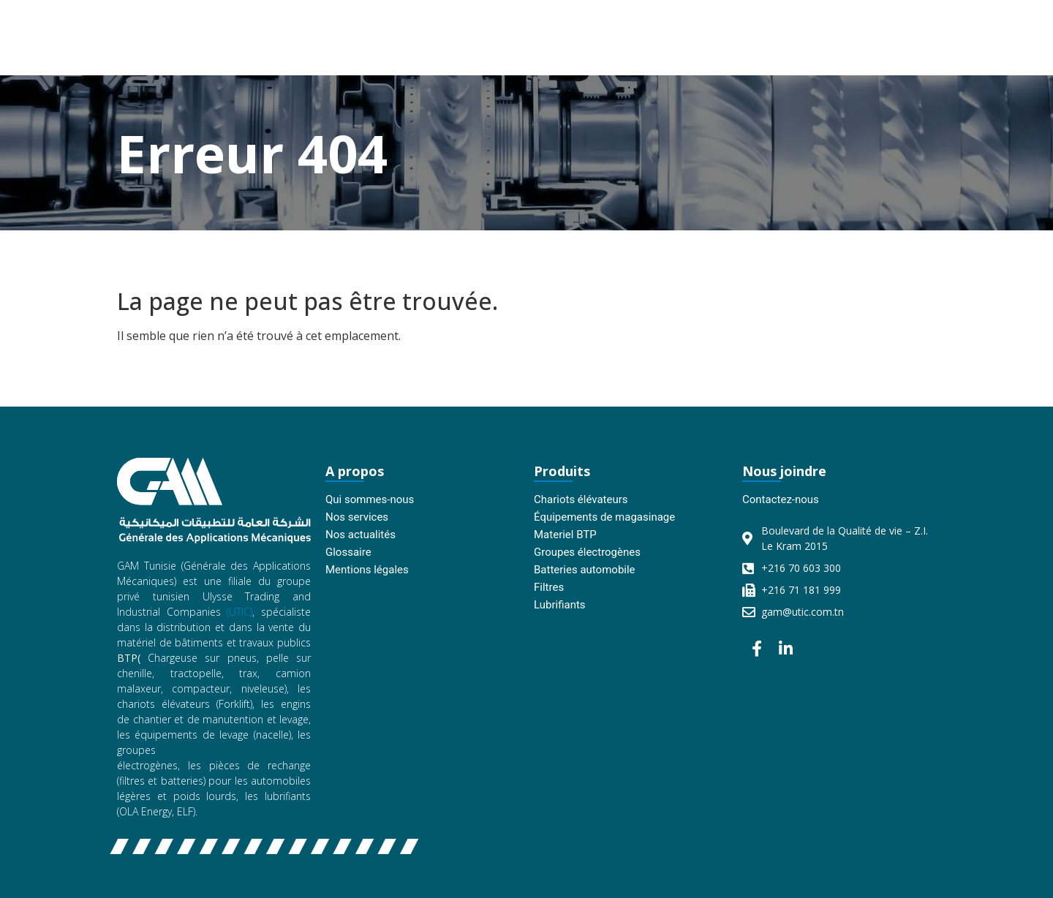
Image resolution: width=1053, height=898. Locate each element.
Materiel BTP (565, 534)
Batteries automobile (584, 569)
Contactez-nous (780, 499)
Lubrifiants (560, 604)
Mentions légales (367, 569)
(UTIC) (239, 612)
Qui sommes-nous (369, 499)
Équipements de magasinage (604, 517)
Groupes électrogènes (587, 552)
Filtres (549, 587)
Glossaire (348, 552)
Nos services (356, 517)
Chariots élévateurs (581, 499)
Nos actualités (360, 534)
